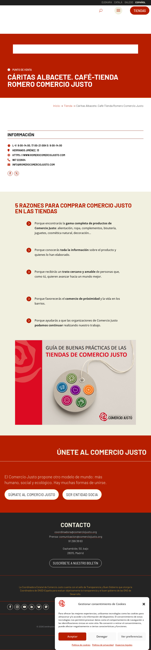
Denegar (101, 636)
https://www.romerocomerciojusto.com (38, 155)
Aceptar (72, 636)
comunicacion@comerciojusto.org (80, 536)
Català (118, 2)
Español (140, 2)
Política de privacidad (103, 644)
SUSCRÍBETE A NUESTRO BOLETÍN (75, 563)
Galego (129, 2)
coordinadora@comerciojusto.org (76, 532)
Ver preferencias (131, 636)
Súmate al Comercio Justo (31, 494)
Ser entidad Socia (82, 494)
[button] (144, 604)
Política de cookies (81, 644)
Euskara (107, 2)
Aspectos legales (123, 644)
